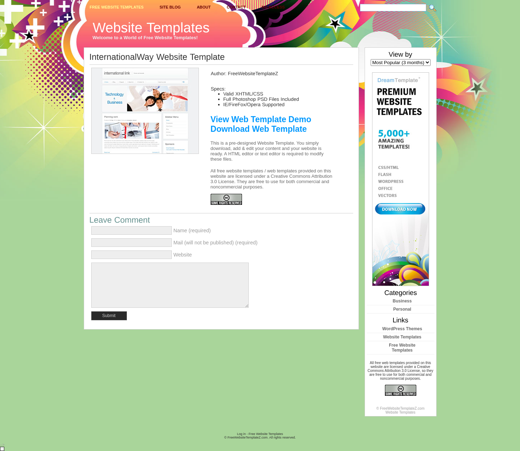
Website (183, 255)
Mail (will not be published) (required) (216, 242)
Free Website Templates (117, 7)
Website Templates (402, 337)
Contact (236, 7)
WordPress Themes (402, 328)
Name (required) (192, 230)
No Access (273, 7)
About (204, 7)
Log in (241, 434)
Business (402, 301)
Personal (402, 309)
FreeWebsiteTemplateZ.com (247, 437)
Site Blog (170, 7)
